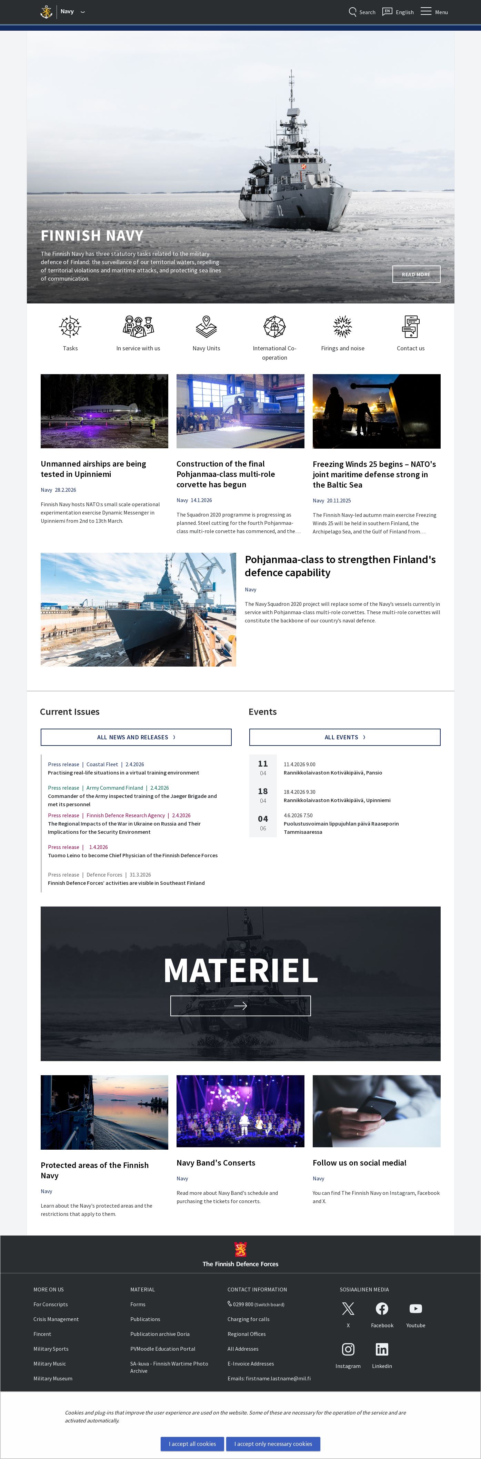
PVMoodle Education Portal (163, 1348)
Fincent (42, 1333)
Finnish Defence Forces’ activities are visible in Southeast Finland (126, 882)
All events (345, 737)
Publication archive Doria (160, 1333)
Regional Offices (247, 1333)
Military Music (49, 1363)
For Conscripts (50, 1304)
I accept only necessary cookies (273, 1443)
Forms (138, 1304)
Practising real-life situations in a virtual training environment (123, 772)
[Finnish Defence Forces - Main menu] (73, 12)
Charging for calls (249, 1319)
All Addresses (243, 1348)
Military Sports (51, 1348)
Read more (421, 276)
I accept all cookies (192, 1443)
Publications (145, 1319)
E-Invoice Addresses (251, 1363)
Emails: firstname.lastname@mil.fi (269, 1378)
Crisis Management (56, 1319)
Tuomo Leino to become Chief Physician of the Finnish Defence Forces (133, 855)
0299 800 (240, 1304)
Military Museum (52, 1378)
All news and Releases (136, 737)
